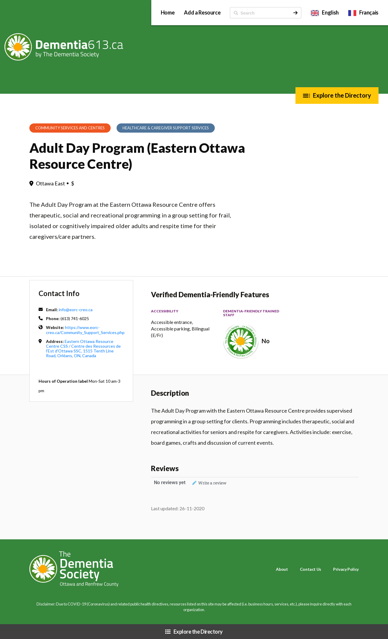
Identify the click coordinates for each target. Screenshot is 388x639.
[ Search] (260, 12)
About (282, 569)
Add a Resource (202, 12)
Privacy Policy (346, 569)
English (330, 12)
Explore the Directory (342, 95)
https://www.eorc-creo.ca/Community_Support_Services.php (85, 330)
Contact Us (310, 569)
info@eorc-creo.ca (76, 309)
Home (168, 12)
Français (369, 12)
